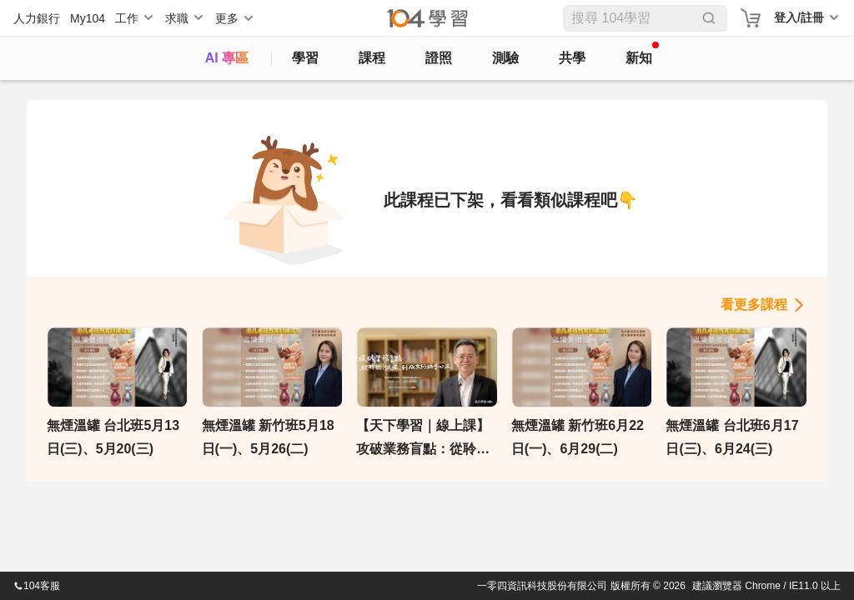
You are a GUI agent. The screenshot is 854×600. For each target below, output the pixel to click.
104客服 (36, 586)
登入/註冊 (799, 17)
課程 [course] (372, 58)
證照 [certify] (438, 58)
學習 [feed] (305, 58)
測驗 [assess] (505, 58)
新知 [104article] (642, 53)
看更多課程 (754, 305)
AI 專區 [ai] (227, 58)
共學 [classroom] (572, 58)
